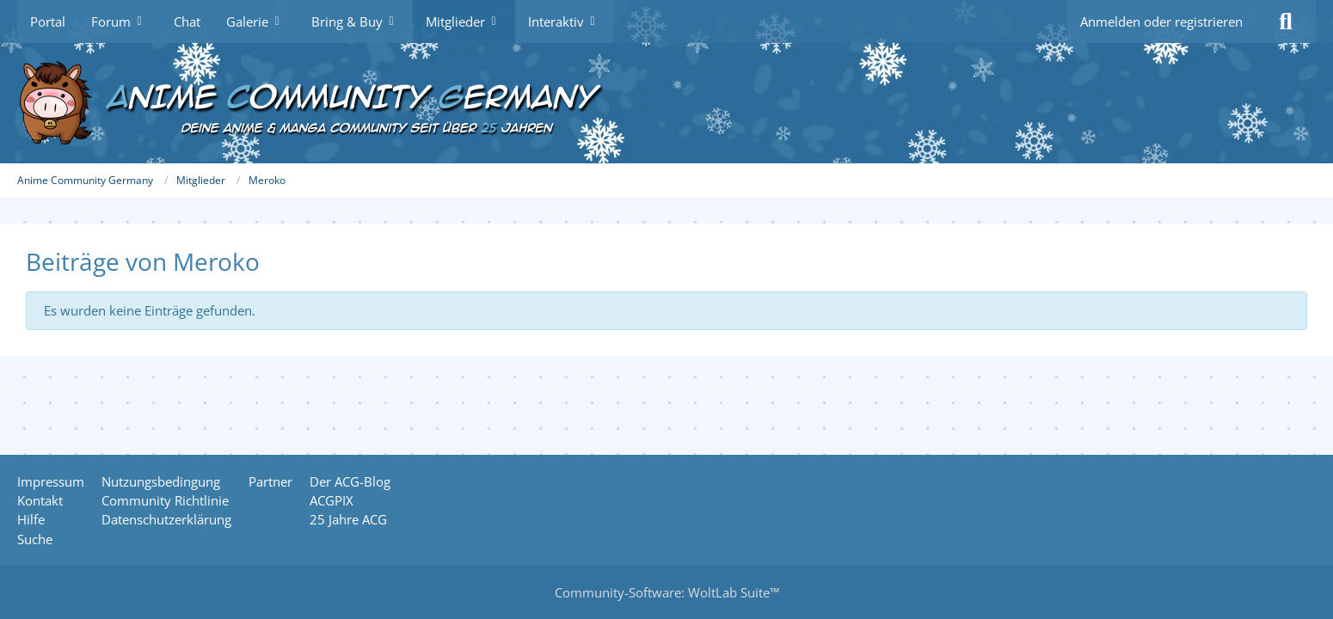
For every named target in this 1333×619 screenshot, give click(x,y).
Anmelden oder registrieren (1161, 21)
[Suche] (1286, 21)
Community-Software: (667, 592)
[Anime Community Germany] (666, 103)
